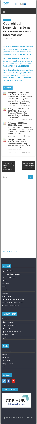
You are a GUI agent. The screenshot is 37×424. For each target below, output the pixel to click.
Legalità (4, 338)
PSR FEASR (5, 283)
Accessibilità (5, 354)
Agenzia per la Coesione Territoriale (13, 299)
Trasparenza (6, 360)
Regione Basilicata (7, 271)
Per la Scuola (6, 328)
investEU (4, 290)
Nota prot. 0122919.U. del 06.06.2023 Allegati (17, 124)
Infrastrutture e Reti (8, 335)
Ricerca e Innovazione (9, 325)
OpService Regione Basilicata (11, 306)
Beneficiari (7, 20)
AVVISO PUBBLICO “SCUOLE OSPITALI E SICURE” (28, 165)
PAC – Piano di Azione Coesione (12, 274)
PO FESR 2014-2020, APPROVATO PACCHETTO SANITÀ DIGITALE (8, 166)
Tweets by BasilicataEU (9, 251)
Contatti (4, 367)
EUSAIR (4, 287)
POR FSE (4, 280)
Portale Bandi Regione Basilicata (12, 303)
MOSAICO (5, 293)
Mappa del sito (6, 351)
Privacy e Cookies (7, 364)
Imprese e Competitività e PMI (11, 332)
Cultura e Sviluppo (7, 322)
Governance (5, 319)
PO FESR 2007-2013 (8, 277)
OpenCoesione (6, 296)
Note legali (5, 357)
